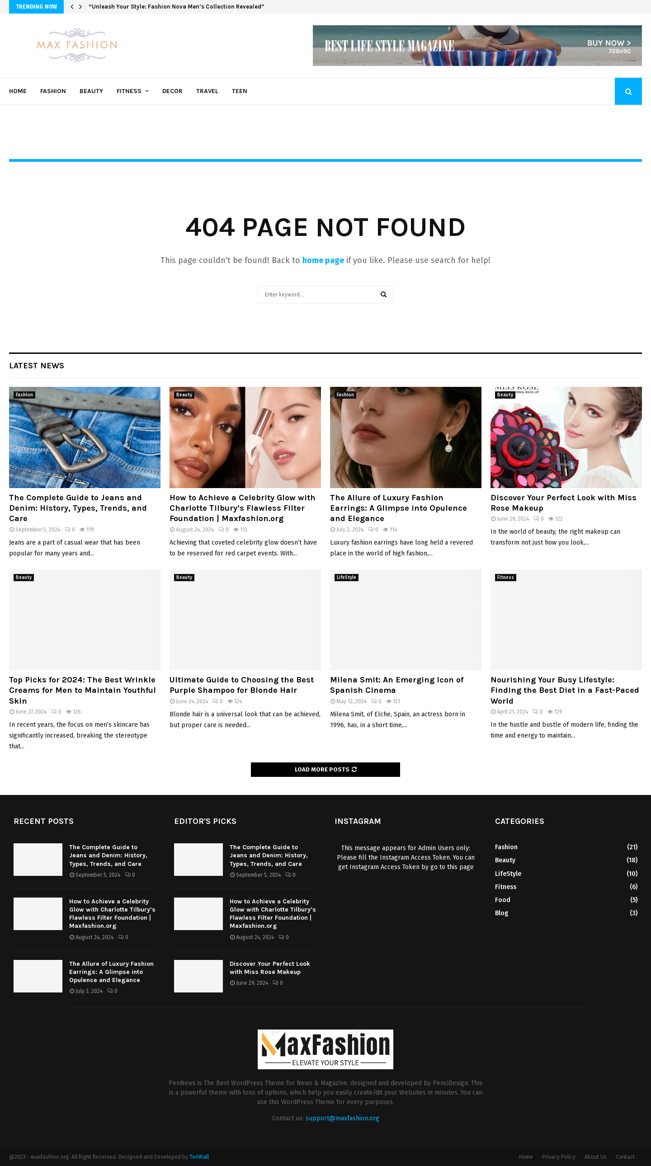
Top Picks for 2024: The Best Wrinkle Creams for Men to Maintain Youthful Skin (82, 690)
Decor (172, 91)
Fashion (53, 91)
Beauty (91, 91)
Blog (501, 913)
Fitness (129, 91)
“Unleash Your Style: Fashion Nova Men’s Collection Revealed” (176, 6)
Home (18, 91)
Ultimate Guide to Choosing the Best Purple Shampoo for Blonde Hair (242, 685)
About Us (596, 1157)
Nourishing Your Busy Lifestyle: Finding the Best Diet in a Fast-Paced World (565, 690)
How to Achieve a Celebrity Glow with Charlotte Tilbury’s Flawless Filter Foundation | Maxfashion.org (243, 508)
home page (323, 260)
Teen (239, 91)
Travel (207, 91)
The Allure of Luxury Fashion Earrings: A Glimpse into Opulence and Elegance (398, 508)
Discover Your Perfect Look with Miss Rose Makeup (270, 968)
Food (502, 900)
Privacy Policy (559, 1157)
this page (460, 867)
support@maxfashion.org (342, 1118)
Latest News (36, 366)
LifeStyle (346, 577)
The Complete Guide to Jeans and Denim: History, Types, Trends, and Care (78, 508)
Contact (625, 1157)
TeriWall (199, 1157)
